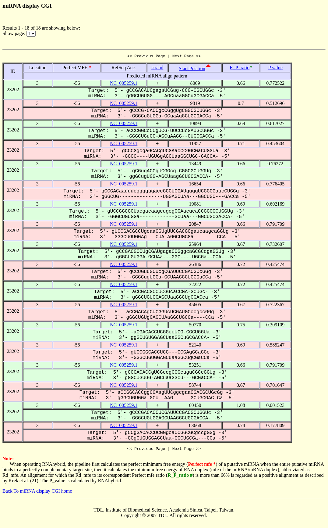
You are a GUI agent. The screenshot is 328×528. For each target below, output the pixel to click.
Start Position (192, 69)
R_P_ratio (239, 68)
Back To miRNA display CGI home (37, 492)
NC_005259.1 (123, 84)
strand (157, 68)
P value (275, 68)
